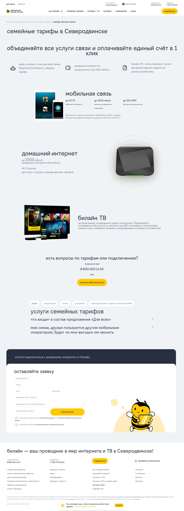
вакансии (139, 481)
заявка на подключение (17, 485)
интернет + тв (93, 11)
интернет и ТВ (99, 477)
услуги (34, 303)
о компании (140, 473)
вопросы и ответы (57, 470)
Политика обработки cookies (85, 507)
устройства (79, 303)
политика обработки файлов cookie (157, 497)
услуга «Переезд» (14, 489)
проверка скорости (58, 481)
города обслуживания (16, 470)
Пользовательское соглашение (112, 497)
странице (137, 499)
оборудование (56, 477)
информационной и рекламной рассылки (50, 425)
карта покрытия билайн (16, 477)
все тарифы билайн (101, 470)
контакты (139, 470)
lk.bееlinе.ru (72, 499)
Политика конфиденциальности (133, 497)
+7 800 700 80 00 (172, 5)
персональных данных (47, 418)
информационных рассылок (103, 499)
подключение (49, 303)
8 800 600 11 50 (156, 5)
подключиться (67, 412)
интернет (107, 11)
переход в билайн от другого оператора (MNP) (111, 303)
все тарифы (56, 11)
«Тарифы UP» (98, 489)
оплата (65, 303)
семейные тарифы (75, 11)
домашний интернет (101, 473)
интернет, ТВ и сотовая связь (105, 481)
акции (133, 11)
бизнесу (138, 477)
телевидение (121, 11)
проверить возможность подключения (23, 481)
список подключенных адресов (20, 473)
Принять (119, 505)
